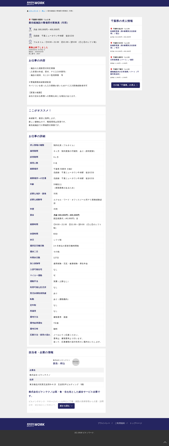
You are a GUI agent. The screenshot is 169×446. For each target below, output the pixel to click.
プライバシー (104, 423)
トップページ (136, 423)
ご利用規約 (120, 423)
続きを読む (66, 406)
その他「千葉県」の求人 (125, 85)
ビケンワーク (33, 11)
